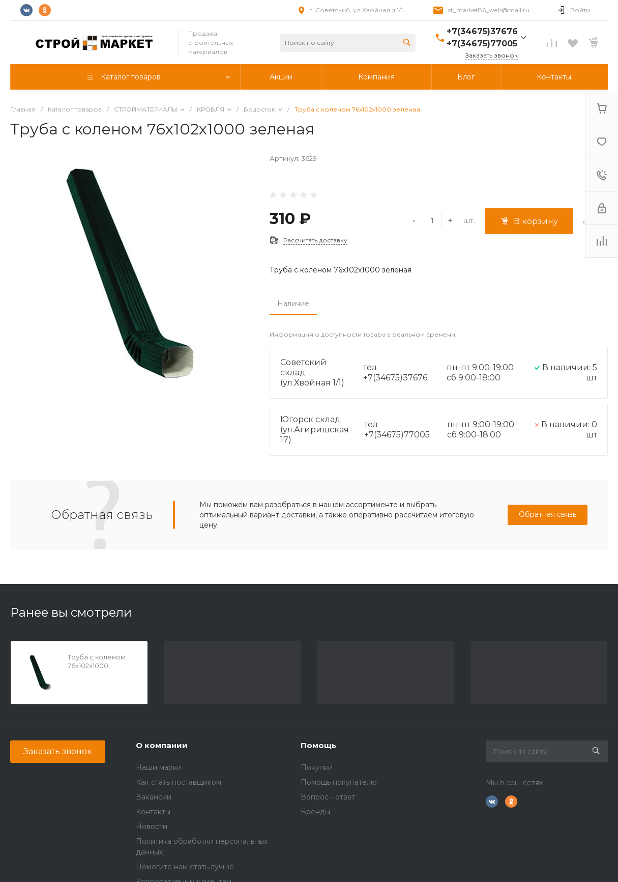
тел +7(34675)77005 (397, 429)
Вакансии (153, 797)
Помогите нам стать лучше (185, 866)
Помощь (318, 745)
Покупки (317, 767)
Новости (151, 826)
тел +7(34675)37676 (395, 372)
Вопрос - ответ (328, 797)
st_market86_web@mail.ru (488, 10)
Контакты (153, 811)
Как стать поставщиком (178, 782)
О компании (162, 745)
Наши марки (159, 767)
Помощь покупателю (339, 782)
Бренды (315, 811)
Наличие (293, 303)
